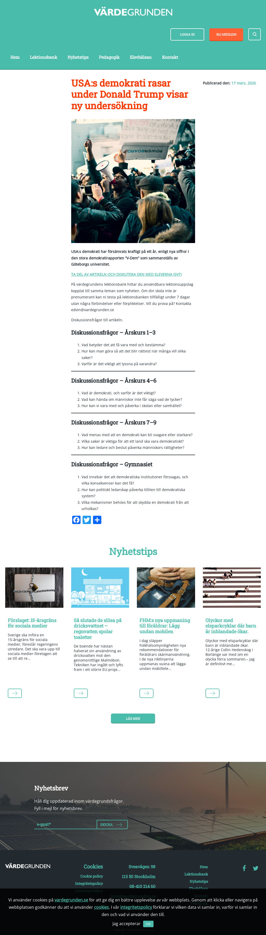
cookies (101, 907)
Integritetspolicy (89, 883)
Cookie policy (91, 876)
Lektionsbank (43, 57)
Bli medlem (226, 34)
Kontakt (170, 57)
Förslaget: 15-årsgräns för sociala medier (32, 623)
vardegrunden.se (71, 900)
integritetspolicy (136, 907)
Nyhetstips (78, 57)
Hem (14, 57)
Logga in (187, 34)
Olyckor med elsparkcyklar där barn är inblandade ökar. (230, 626)
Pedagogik (109, 57)
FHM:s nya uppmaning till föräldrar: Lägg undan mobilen (164, 626)
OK (148, 924)
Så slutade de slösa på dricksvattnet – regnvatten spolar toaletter (98, 628)
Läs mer (133, 718)
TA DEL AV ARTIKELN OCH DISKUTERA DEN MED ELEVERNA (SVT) (126, 274)
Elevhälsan (141, 57)
